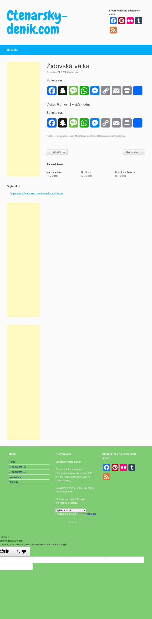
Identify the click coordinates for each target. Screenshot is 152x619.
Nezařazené (81, 136)
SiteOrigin (73, 522)
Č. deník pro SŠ (17, 471)
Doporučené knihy (106, 136)
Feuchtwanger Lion (65, 136)
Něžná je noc (57, 152)
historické (120, 136)
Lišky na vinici (134, 152)
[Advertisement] (23, 119)
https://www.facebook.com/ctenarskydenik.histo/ (37, 193)
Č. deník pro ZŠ (17, 466)
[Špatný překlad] (21, 551)
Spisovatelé (15, 477)
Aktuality (13, 482)
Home (12, 461)
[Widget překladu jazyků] (70, 510)
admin (74, 72)
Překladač (87, 514)
